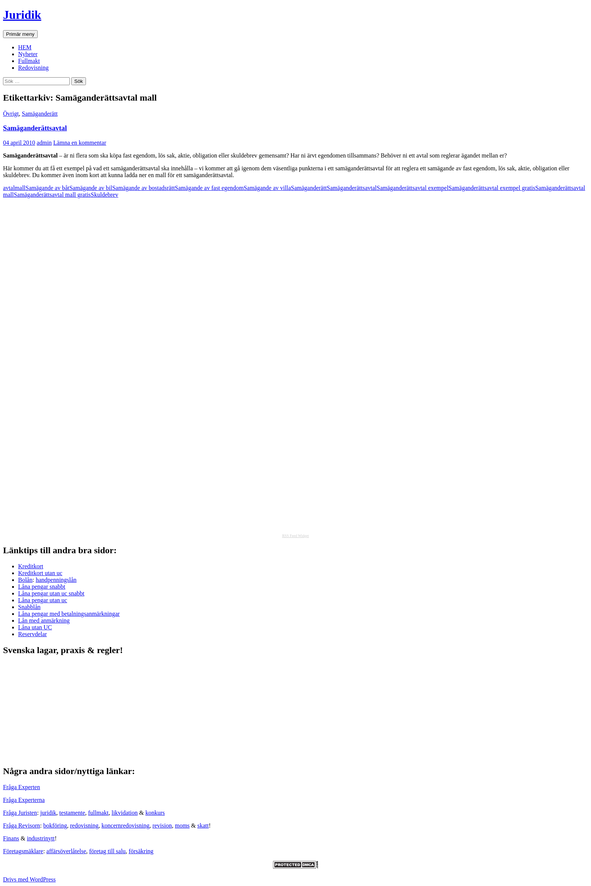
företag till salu (107, 851)
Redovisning (33, 67)
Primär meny (20, 34)
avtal (9, 188)
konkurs (155, 812)
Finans (11, 838)
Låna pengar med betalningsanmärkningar (69, 614)
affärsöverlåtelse (66, 851)
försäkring (141, 851)
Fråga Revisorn (21, 825)
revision (162, 825)
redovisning (84, 825)
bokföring (55, 825)
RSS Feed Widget (295, 536)
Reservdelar (32, 634)
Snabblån (29, 607)
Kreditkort (30, 566)
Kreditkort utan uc (40, 573)
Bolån (25, 580)
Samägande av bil (90, 188)
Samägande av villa (267, 188)
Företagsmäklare (23, 851)
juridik (48, 812)
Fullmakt (29, 61)
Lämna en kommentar (79, 142)
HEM (25, 47)
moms (182, 825)
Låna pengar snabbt (41, 586)
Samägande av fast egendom (209, 188)
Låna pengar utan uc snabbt (51, 593)
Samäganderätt (40, 113)
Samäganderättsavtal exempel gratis (492, 188)
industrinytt (41, 838)
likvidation (125, 812)
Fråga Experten (21, 787)
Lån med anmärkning (44, 620)
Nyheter (28, 54)
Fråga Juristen (20, 812)
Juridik (22, 14)
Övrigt (11, 113)
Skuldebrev (104, 194)
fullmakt (98, 812)
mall (20, 188)
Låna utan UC (35, 627)
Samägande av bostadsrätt (143, 188)
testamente (72, 812)
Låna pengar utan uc (42, 600)
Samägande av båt (47, 188)
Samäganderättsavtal (35, 128)
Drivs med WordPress (29, 879)
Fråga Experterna (24, 800)
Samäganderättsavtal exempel (413, 188)
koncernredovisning (125, 825)
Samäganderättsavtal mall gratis (52, 194)
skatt (203, 825)
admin (44, 142)
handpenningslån (56, 580)
